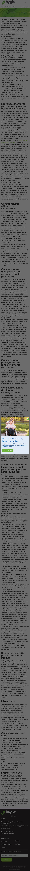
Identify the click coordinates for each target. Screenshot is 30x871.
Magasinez (8, 450)
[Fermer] (28, 419)
